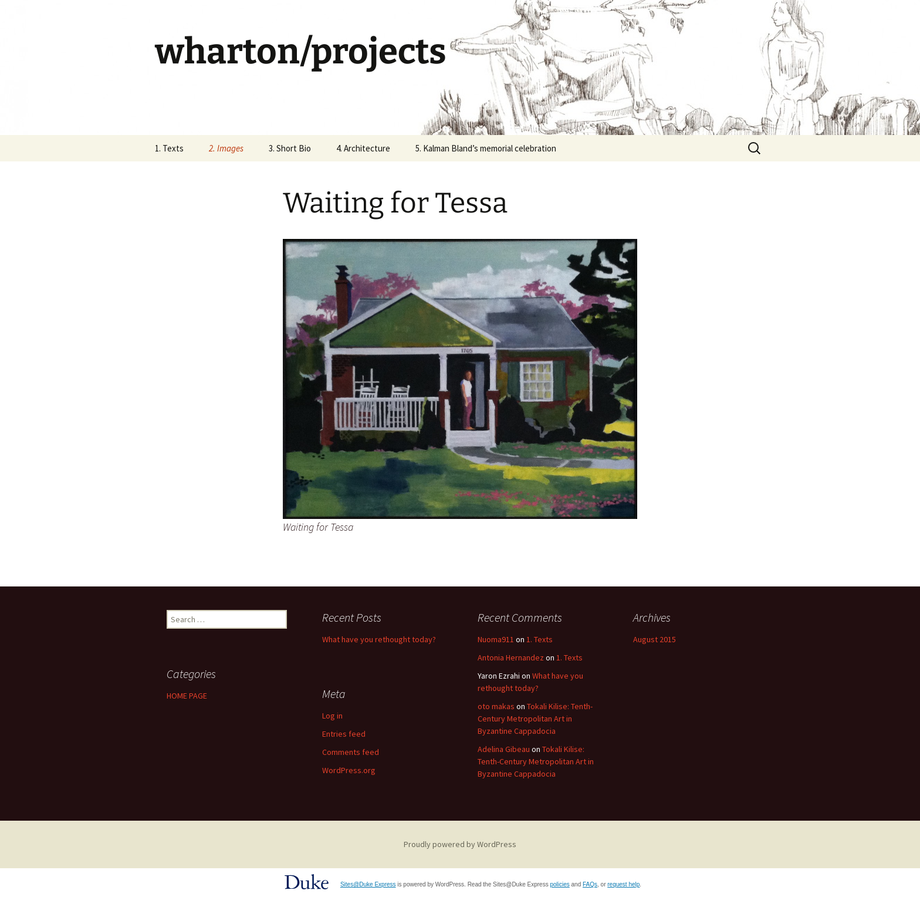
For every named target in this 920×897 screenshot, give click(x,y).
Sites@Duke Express (368, 884)
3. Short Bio (290, 148)
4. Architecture (363, 148)
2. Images (226, 148)
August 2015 (654, 639)
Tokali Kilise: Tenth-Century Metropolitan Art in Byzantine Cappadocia (535, 718)
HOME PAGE (187, 695)
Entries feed (344, 734)
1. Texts (169, 148)
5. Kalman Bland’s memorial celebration (485, 148)
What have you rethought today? (379, 639)
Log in (332, 715)
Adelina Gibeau (504, 749)
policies (559, 884)
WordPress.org (349, 770)
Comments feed (350, 752)
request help (623, 884)
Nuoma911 (496, 639)
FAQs (590, 884)
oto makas (496, 706)
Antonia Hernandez (511, 657)
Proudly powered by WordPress (460, 844)
